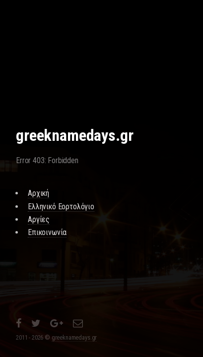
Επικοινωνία (47, 232)
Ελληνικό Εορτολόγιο (61, 206)
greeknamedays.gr (74, 337)
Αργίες (39, 219)
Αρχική (38, 193)
